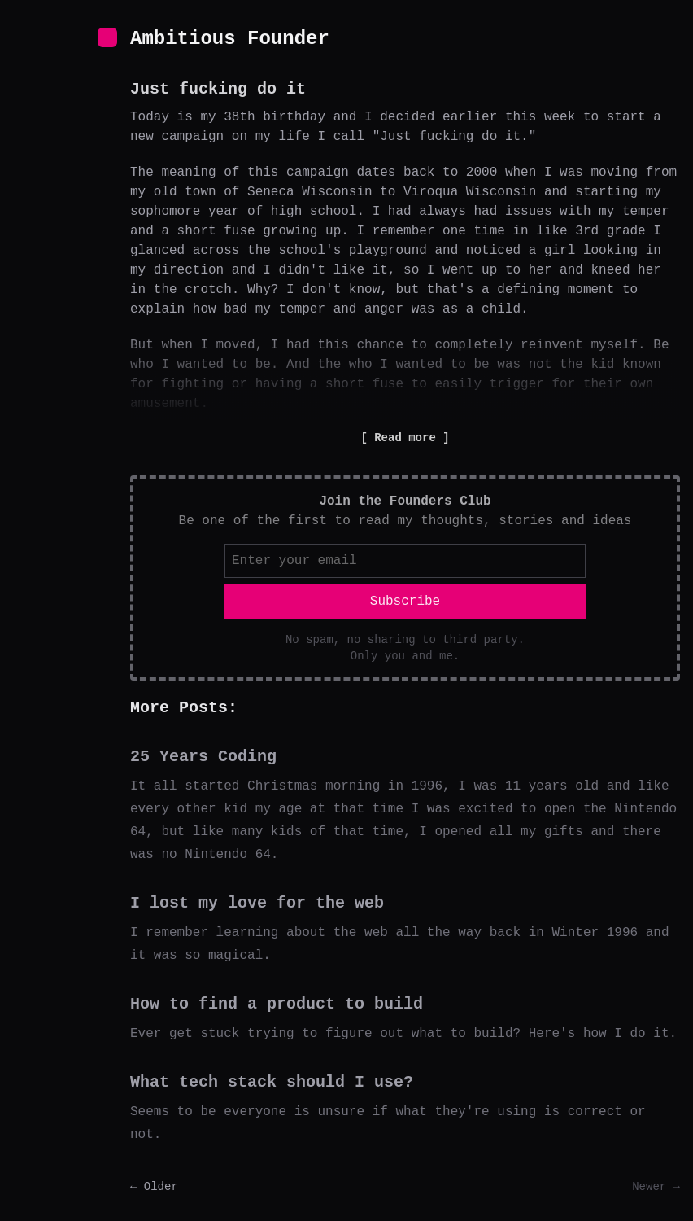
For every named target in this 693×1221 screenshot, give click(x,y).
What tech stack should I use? (271, 1082)
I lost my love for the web (257, 903)
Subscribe (405, 601)
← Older (154, 1186)
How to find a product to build (276, 1004)
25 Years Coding (203, 756)
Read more (405, 437)
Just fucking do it (218, 89)
